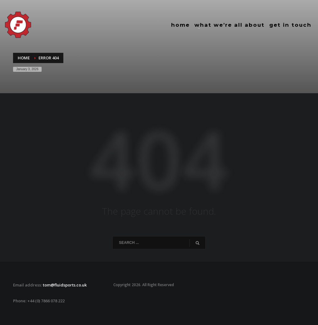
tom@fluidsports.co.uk (65, 285)
